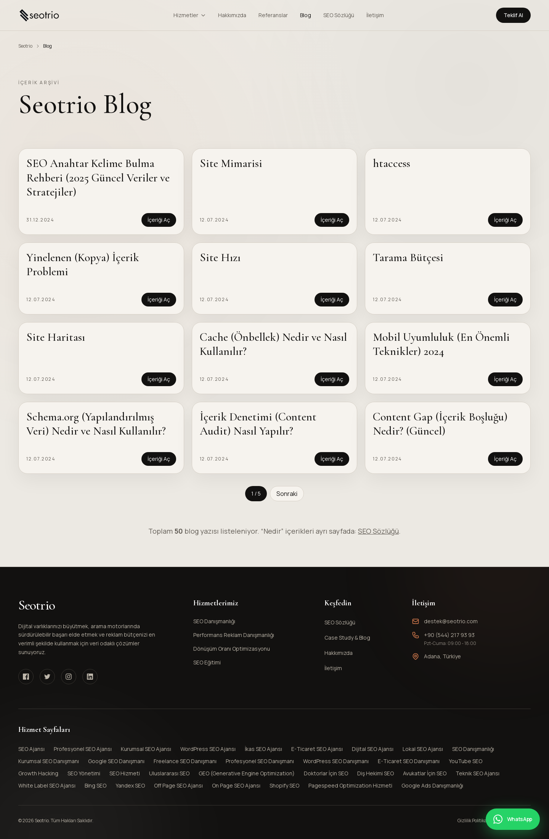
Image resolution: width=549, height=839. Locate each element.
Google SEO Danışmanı (116, 761)
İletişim (375, 15)
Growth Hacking (38, 773)
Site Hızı (220, 257)
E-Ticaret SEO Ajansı (317, 748)
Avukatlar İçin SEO (424, 773)
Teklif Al (513, 15)
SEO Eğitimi (251, 662)
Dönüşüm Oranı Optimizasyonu (251, 648)
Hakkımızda (232, 15)
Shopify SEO (284, 785)
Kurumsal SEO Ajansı (146, 748)
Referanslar (273, 15)
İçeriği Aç (159, 219)
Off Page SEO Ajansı (178, 785)
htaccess (391, 163)
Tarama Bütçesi (408, 257)
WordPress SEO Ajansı (208, 748)
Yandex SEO (130, 785)
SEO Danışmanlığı (251, 621)
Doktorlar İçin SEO (326, 773)
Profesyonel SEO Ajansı (83, 748)
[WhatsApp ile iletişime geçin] (513, 819)
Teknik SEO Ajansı (477, 773)
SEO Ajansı (31, 748)
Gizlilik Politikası (474, 821)
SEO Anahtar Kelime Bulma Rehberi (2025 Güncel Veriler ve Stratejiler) (98, 177)
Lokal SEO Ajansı (423, 748)
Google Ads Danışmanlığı (432, 785)
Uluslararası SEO (169, 773)
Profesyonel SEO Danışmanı (260, 761)
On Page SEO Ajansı (236, 785)
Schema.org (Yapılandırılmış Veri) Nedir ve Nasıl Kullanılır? (96, 424)
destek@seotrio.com (451, 621)
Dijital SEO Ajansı (372, 748)
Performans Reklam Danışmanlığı (251, 634)
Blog (305, 15)
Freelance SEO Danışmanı (185, 761)
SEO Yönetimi (83, 773)
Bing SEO (95, 785)
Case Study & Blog (347, 637)
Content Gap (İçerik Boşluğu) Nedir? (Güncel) (440, 424)
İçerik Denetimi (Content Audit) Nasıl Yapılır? (258, 424)
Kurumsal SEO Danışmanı (48, 761)
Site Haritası (55, 337)
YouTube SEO (465, 761)
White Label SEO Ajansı (46, 785)
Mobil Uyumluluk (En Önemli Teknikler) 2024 (441, 344)
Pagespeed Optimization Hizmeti (350, 785)
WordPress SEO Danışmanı (336, 761)
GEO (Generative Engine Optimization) (247, 773)
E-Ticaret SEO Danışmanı (409, 761)
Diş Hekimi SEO (375, 773)
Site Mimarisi (231, 163)
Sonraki (286, 493)
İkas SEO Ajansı (263, 748)
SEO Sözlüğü (338, 15)
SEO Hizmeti (124, 773)
